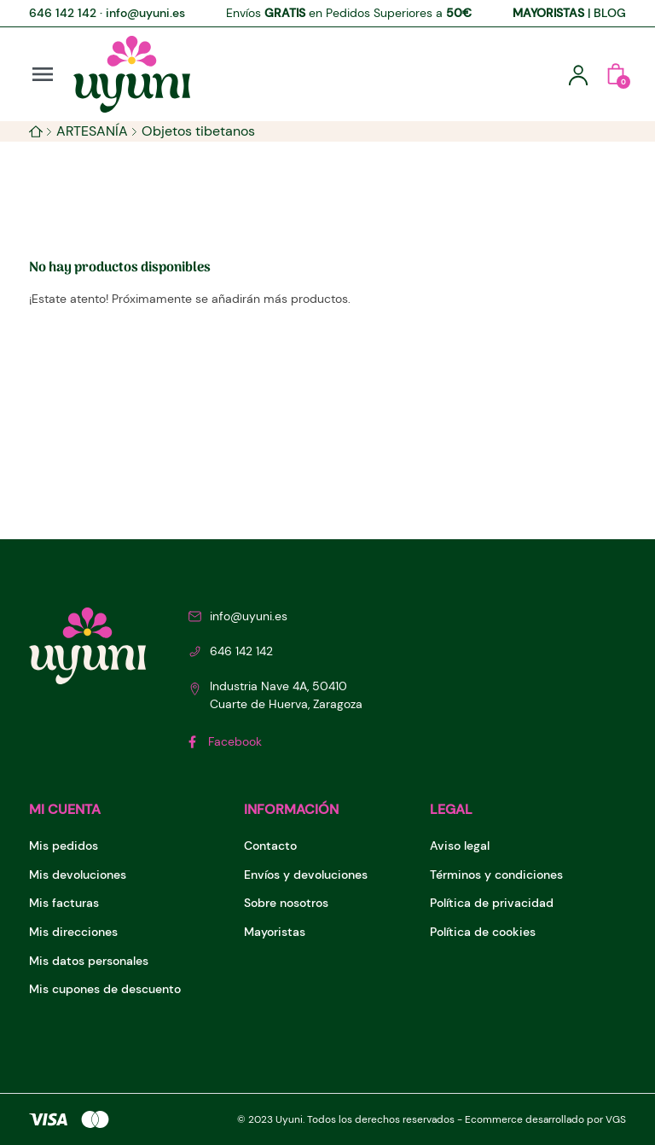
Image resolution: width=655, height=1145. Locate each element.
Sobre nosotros (286, 902)
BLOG (610, 12)
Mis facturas (64, 902)
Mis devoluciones (77, 874)
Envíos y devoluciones (306, 874)
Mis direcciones (73, 931)
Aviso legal (460, 845)
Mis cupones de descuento (105, 989)
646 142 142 (62, 12)
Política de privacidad (492, 902)
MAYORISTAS (548, 12)
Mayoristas (274, 931)
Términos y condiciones (496, 874)
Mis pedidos (63, 845)
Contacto (270, 845)
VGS (616, 1119)
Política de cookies (483, 931)
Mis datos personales (88, 960)
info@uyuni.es (145, 12)
